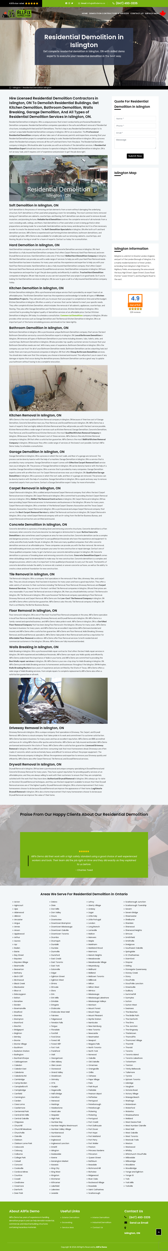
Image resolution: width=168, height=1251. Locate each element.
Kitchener (55, 1177)
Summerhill (130, 993)
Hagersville (56, 1089)
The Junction (131, 1025)
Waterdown (130, 1103)
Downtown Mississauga (61, 925)
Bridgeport (19, 1028)
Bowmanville (20, 1007)
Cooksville (18, 1167)
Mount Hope (94, 1010)
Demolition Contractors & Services (109, 13)
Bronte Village (20, 1042)
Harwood (55, 1099)
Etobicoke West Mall (60, 1010)
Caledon (18, 1064)
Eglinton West (57, 978)
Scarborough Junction (135, 900)
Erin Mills (55, 996)
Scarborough (94, 1192)
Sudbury (129, 989)
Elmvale (54, 986)
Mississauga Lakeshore (98, 996)
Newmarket (93, 1035)
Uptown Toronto (132, 1078)
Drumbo (55, 936)
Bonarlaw (18, 1000)
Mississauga (93, 993)
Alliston (17, 915)
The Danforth (131, 1018)
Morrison (92, 1003)
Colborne (18, 1153)
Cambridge (19, 1078)
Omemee (93, 1064)
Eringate (55, 1003)
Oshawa (92, 1074)
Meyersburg (93, 964)
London (91, 922)
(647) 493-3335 (127, 3)
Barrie (16, 950)
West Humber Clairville (135, 1124)
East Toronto (57, 961)
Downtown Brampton (61, 922)
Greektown (56, 1074)
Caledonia (19, 1071)
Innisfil (54, 1145)
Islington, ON (132, 1232)
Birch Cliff (18, 975)
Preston (91, 1145)
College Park (20, 1156)
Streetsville (130, 986)
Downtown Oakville (60, 929)
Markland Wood (95, 946)
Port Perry (92, 1138)
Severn (128, 907)
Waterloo (129, 1110)
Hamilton (55, 1096)
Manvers (92, 936)
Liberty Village (94, 904)
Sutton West (131, 1003)
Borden (17, 1003)
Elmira (54, 982)
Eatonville (55, 968)
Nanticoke (93, 1021)
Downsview (56, 918)
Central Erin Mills (21, 1113)
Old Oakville (93, 1060)
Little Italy (92, 915)
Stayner (129, 961)
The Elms (129, 1021)
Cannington (19, 1096)
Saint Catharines (96, 1188)
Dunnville (55, 950)
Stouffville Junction (134, 982)
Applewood (19, 932)
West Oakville (131, 1131)
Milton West (93, 986)
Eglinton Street (58, 975)
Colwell (17, 1160)
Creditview (19, 1181)
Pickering (92, 1110)
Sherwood (130, 925)
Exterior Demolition (70, 1216)
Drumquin (55, 939)
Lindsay (91, 907)
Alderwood (19, 911)
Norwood (92, 1053)
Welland (129, 1117)
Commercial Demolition (71, 315)
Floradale (55, 1028)
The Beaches (131, 1010)
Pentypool (93, 1099)
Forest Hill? (56, 1042)
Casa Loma (19, 1103)
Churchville (19, 1131)
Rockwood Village (96, 1181)
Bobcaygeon (20, 993)
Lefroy (91, 900)
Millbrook (92, 978)
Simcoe (128, 932)
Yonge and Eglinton (134, 1170)
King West (55, 1170)
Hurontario (56, 1135)
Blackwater (19, 986)
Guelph (54, 1085)
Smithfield (130, 936)
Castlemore (19, 1106)
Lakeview (55, 1188)
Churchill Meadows (23, 1128)
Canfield (18, 1092)
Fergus (54, 1025)
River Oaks (93, 1177)
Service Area (151, 13)
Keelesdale (56, 1153)
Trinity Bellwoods (133, 1067)
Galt (53, 1053)
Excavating (67, 1221)
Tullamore (130, 1071)
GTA (53, 1081)
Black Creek (19, 982)
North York (93, 1050)
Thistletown (130, 1032)
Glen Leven (56, 1064)
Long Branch (94, 925)
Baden (17, 946)
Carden (17, 1099)
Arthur (17, 936)
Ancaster (18, 918)
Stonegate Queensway (136, 968)
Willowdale (130, 1156)
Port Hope (92, 1131)
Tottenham (130, 1060)
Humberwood (57, 1131)
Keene (54, 1156)
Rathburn (92, 1160)
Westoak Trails (132, 1138)
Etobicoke (55, 1007)
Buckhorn (18, 1046)
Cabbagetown (20, 1060)
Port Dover (93, 1128)
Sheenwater (130, 915)
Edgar (53, 971)
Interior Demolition (101, 1216)
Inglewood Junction (60, 1142)
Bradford (18, 1010)
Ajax (16, 907)
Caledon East (20, 1067)
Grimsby (55, 1078)
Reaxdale (92, 1163)
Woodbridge (131, 1167)
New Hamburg (94, 1025)
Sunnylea (129, 996)
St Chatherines (132, 954)
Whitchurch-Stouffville (135, 1153)
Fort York (55, 1046)
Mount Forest (94, 1007)
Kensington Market (59, 1160)
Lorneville (92, 929)
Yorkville (129, 1185)
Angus (17, 922)
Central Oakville (21, 1117)
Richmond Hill (94, 1167)
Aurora (17, 939)
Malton (91, 932)
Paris (90, 1081)
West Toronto (131, 1135)
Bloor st (17, 989)
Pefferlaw (92, 1096)
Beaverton (19, 968)
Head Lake (56, 1110)
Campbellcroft (21, 1085)
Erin (52, 993)
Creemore (19, 1185)
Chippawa (18, 1121)
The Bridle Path (132, 1014)
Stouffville (130, 978)
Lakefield (55, 1185)
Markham (92, 943)
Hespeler (55, 1113)
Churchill (18, 1124)
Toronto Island (132, 1053)
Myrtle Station (94, 1018)
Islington (17, 87)
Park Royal (93, 1085)
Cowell (17, 1177)
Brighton (18, 1032)
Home (85, 13)
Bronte (17, 1039)
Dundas (54, 946)
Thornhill (129, 1042)
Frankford (55, 1050)
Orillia (90, 1071)
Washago (129, 1099)
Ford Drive (55, 1035)
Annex (17, 925)
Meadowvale (94, 957)
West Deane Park (133, 1121)
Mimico (91, 989)
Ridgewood (93, 1174)
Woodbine (130, 1163)
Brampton (18, 1018)
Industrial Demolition (102, 1221)
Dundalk (55, 943)
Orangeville (93, 1067)
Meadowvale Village (97, 961)
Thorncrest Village (133, 1039)
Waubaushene (132, 1113)
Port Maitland (94, 1135)
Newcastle (93, 1032)
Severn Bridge (131, 911)
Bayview (18, 957)
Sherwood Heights (133, 929)
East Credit (56, 957)
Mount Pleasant (95, 1014)
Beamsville (19, 964)
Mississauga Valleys (97, 1000)
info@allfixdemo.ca (96, 3)
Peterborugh (94, 1106)
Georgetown (57, 1057)
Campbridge (20, 1089)
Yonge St (129, 1174)
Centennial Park (21, 1110)
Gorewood (56, 1067)
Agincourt (18, 904)
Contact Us (136, 13)
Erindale (54, 1000)
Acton (17, 900)
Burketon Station (22, 1050)
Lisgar (91, 911)
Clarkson (18, 1138)
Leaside (54, 1192)
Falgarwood (56, 1018)
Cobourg (18, 1149)
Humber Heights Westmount (64, 1124)
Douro (54, 915)
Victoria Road (131, 1089)
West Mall (129, 1128)
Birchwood (19, 978)
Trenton (129, 1064)
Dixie (53, 904)
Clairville (18, 1135)
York (127, 1177)
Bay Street (19, 954)
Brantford (18, 1021)
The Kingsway (131, 1028)
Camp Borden (20, 1081)
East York (55, 964)
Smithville (129, 939)
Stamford (129, 957)
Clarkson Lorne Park (23, 1142)
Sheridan (129, 922)
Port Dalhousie (95, 1124)
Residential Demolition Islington (37, 87)
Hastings (55, 1103)
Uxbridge (129, 1081)
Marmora (92, 950)
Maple (91, 939)
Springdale (130, 950)
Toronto (129, 1050)
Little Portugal (94, 918)
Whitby (128, 1149)
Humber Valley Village (61, 1128)
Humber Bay (56, 1121)
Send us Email (139, 1221)
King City (55, 1167)
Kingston (55, 1174)
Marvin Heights (95, 954)
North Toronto (94, 1046)
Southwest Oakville (134, 946)
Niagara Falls (94, 1042)
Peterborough (94, 1103)
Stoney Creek (131, 971)
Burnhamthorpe (21, 1057)
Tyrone (128, 1074)
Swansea (129, 1007)
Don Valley (56, 911)
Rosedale (92, 1185)
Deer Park (18, 1192)
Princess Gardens (96, 1149)
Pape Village (93, 1078)
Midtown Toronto (96, 975)
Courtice (18, 1174)
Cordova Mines (21, 1170)
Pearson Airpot (95, 1092)
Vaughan (129, 1085)
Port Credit (93, 1121)
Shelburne (130, 918)
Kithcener (55, 1181)
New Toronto (94, 1028)
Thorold (128, 1046)
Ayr (15, 943)
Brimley (17, 1035)
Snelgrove (130, 943)
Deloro (54, 900)
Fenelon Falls (57, 1021)
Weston (129, 1142)
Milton (91, 982)
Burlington (18, 1053)
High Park (55, 1117)
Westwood (130, 1145)
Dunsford (55, 954)
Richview (92, 1170)
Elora (53, 989)
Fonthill (54, 1032)
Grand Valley (57, 1071)
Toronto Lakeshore (134, 1057)
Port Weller (93, 1142)
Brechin (17, 1025)
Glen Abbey (56, 1060)
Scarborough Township (135, 904)
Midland (92, 971)
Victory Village (131, 1092)
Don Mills (55, 907)
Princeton (92, 1153)
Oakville (92, 1057)
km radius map (135, 208)
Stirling (128, 964)
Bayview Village (21, 961)
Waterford (130, 1106)
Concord (18, 1163)
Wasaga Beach (132, 1096)
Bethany (18, 971)
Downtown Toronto (60, 932)
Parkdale (92, 1089)
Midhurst (92, 968)
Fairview (55, 1014)
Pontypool (93, 1117)
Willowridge (130, 1160)
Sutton (128, 1000)
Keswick (54, 1163)
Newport (92, 1039)
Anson (17, 929)
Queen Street (94, 1156)
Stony (128, 975)
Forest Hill (55, 1039)
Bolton (17, 996)
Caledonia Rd (20, 1074)
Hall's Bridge (56, 1092)
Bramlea (18, 1014)
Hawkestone (56, 1106)
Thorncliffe (130, 1035)
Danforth (18, 1188)
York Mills (129, 1181)
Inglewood (56, 1138)
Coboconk (19, 1145)
